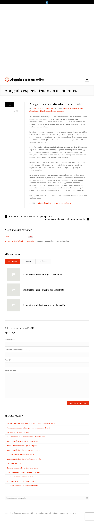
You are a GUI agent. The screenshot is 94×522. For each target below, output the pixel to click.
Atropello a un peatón (15, 463)
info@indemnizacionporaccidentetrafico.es (54, 203)
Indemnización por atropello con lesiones (22, 441)
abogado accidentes (76, 108)
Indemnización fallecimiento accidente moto (64, 219)
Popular (27, 261)
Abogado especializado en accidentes (42, 111)
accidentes (60, 111)
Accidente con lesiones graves (18, 432)
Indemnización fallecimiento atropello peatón (30, 216)
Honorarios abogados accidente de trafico (23, 468)
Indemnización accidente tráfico (43, 108)
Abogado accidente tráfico (14, 241)
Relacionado (12, 261)
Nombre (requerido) (47, 342)
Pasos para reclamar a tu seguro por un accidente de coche (29, 428)
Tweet (7, 236)
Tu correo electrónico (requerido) (47, 353)
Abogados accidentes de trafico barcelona (22, 486)
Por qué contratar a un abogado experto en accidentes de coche (31, 423)
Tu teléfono (47, 363)
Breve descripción (47, 384)
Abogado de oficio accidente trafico (20, 477)
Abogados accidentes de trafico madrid (21, 481)
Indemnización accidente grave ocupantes (42, 274)
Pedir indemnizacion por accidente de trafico (23, 472)
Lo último (43, 261)
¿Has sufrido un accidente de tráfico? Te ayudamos (26, 437)
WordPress (72, 513)
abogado (66, 108)
